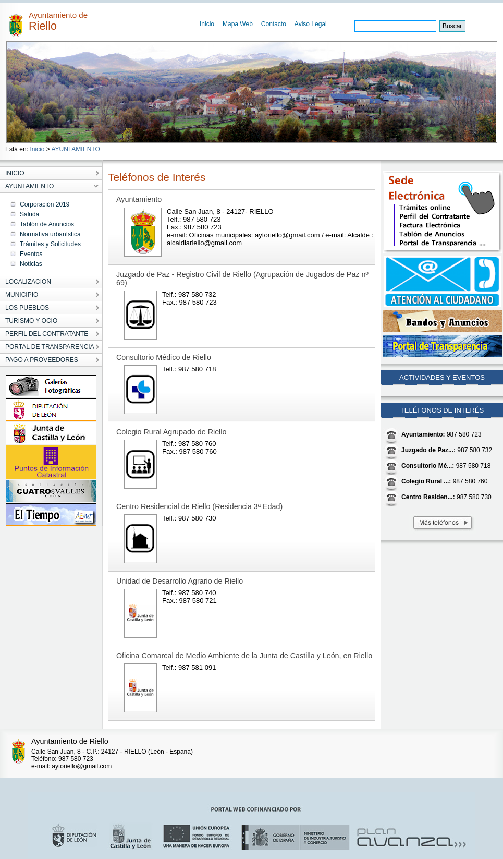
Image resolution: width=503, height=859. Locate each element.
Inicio (207, 24)
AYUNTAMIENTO (75, 149)
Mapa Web (238, 24)
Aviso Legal (311, 24)
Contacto (273, 24)
